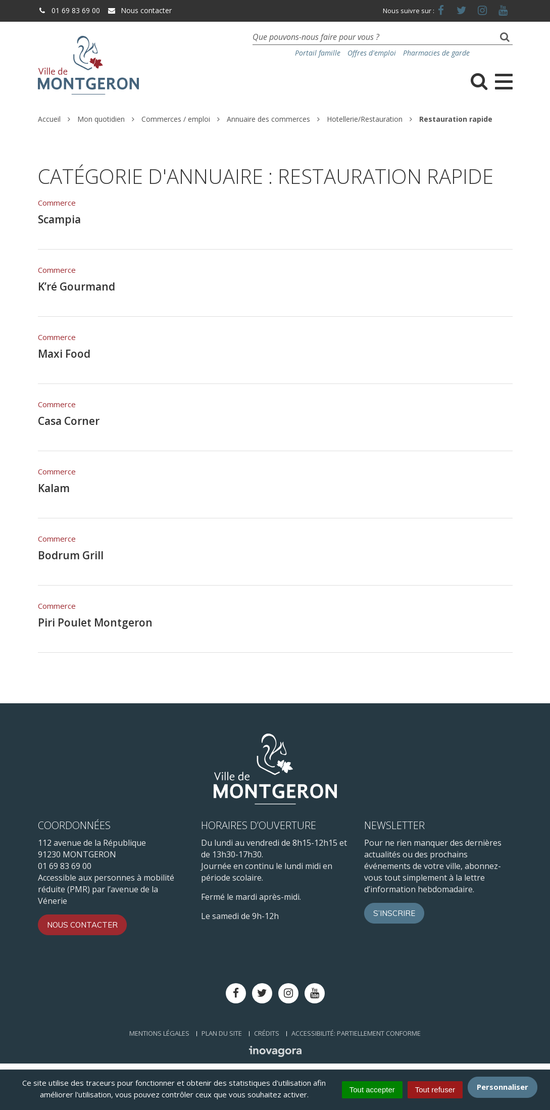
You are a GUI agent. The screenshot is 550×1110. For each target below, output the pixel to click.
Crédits (266, 1033)
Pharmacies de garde (436, 53)
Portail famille (317, 53)
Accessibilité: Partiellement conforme (356, 1033)
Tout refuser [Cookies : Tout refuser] (435, 1089)
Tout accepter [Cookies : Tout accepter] (372, 1089)
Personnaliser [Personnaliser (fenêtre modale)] (502, 1087)
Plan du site (222, 1033)
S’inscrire (394, 913)
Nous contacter (139, 10)
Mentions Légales (159, 1033)
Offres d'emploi (371, 53)
